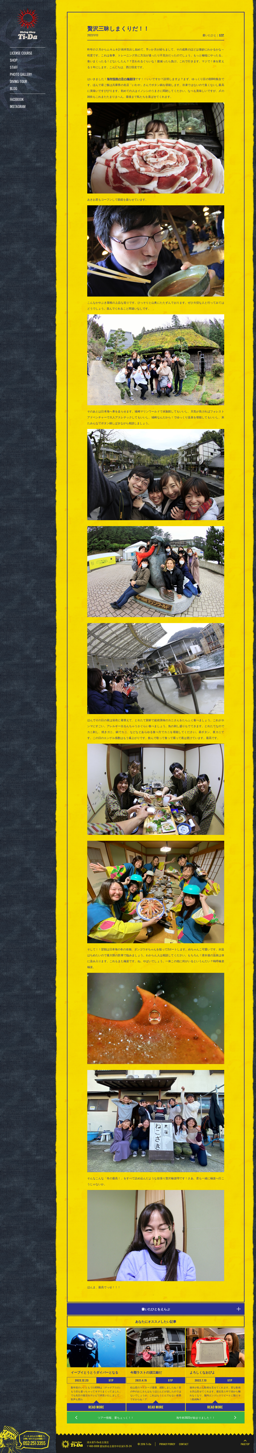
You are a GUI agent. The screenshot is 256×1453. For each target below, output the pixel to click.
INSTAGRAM (17, 106)
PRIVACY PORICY (167, 1444)
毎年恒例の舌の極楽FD (121, 79)
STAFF (14, 67)
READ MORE (96, 1407)
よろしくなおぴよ (202, 1372)
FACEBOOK (17, 99)
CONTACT (183, 1444)
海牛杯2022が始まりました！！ (195, 1417)
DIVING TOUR (18, 81)
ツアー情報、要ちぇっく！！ (116, 1417)
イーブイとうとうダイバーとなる (94, 1372)
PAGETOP (245, 1444)
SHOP (13, 60)
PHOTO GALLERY (21, 74)
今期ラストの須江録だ (146, 1372)
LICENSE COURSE (21, 53)
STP (221, 35)
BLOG (13, 88)
